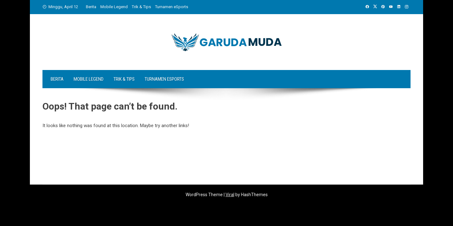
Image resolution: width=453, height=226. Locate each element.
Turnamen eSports (171, 6)
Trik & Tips (141, 6)
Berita (91, 6)
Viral (230, 194)
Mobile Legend (114, 6)
